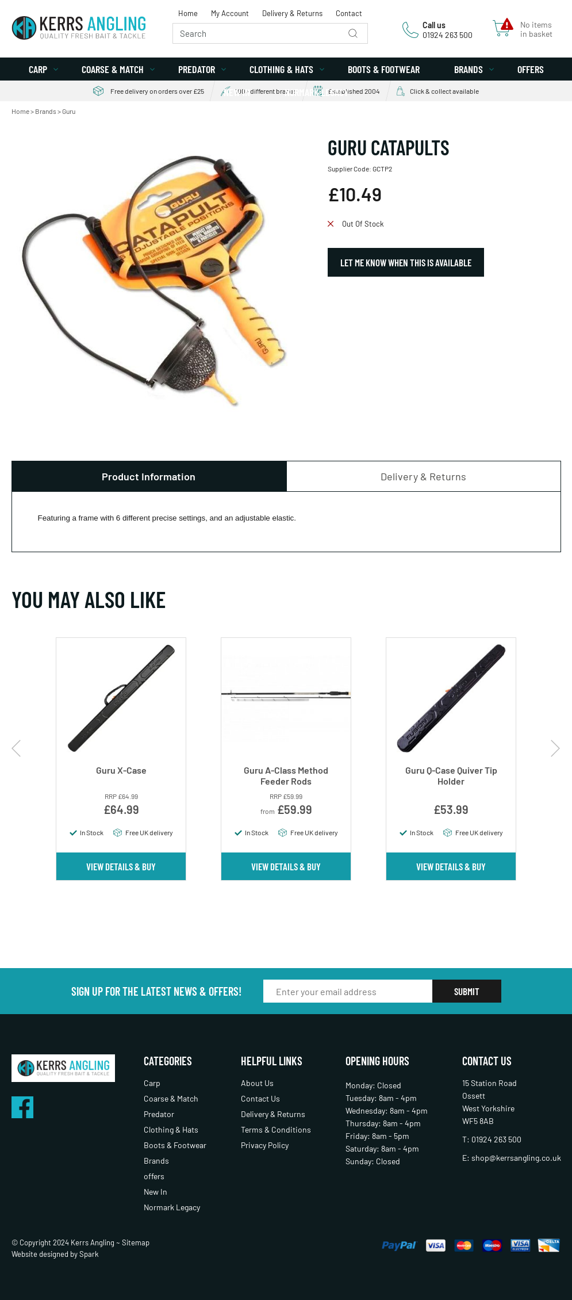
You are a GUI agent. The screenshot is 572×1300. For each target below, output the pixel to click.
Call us (434, 25)
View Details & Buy (121, 866)
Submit (466, 991)
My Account (230, 13)
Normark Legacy (316, 92)
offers (530, 69)
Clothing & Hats (281, 69)
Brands (468, 69)
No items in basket (536, 29)
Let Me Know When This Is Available (405, 262)
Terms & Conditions (276, 1129)
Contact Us (260, 1098)
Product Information (148, 476)
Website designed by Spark (55, 1254)
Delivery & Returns (292, 13)
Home (188, 13)
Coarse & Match (113, 69)
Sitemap (135, 1242)
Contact (349, 13)
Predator (196, 69)
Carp (38, 69)
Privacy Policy (265, 1145)
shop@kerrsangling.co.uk (516, 1158)
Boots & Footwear (384, 69)
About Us (257, 1083)
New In (237, 92)
